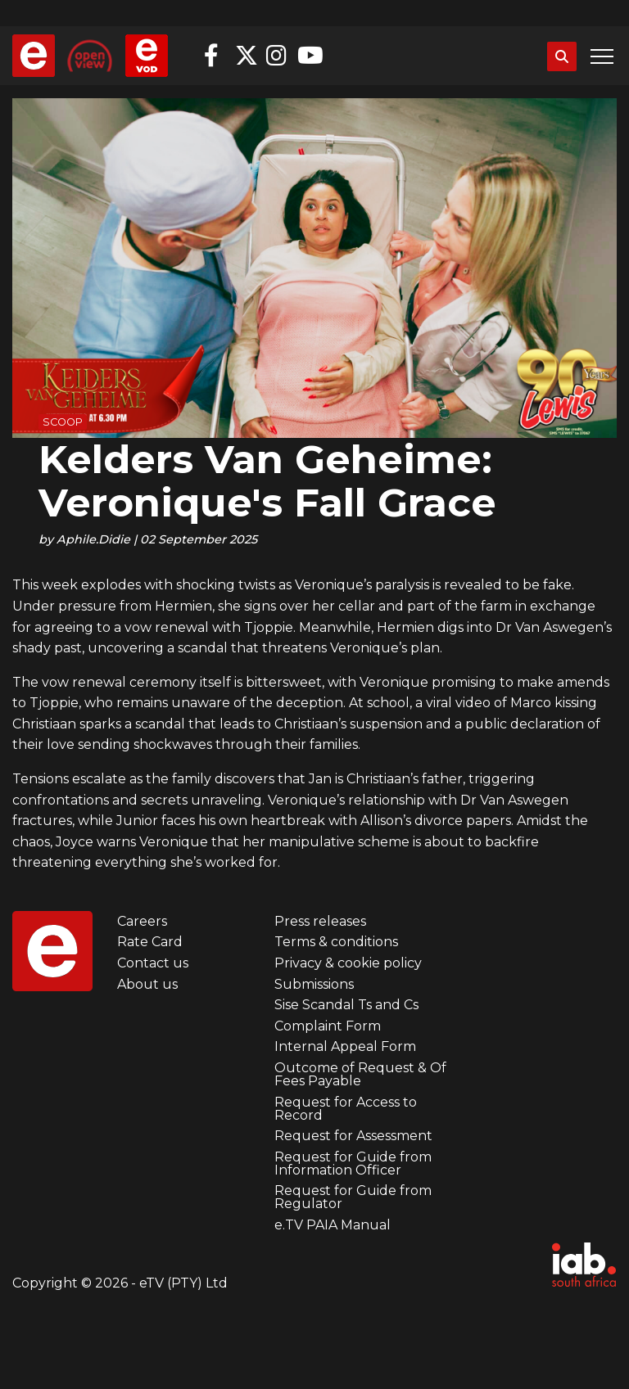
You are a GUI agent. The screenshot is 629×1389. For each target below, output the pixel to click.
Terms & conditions (336, 941)
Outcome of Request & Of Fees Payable (360, 1074)
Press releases (320, 921)
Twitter (246, 55)
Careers (142, 921)
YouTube (308, 55)
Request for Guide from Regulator (353, 1197)
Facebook (215, 55)
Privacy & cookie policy (348, 963)
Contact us (152, 963)
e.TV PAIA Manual (332, 1225)
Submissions (314, 984)
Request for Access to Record (345, 1108)
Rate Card (150, 941)
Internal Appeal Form (345, 1046)
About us (147, 984)
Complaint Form (327, 1026)
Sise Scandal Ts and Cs (346, 1004)
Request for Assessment (353, 1135)
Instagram (277, 55)
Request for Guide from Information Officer (353, 1163)
